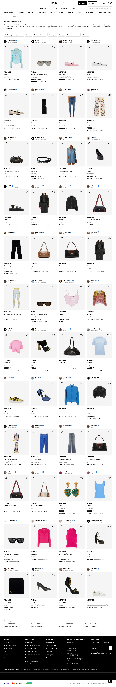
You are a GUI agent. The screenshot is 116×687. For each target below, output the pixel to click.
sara (92, 137)
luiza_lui (93, 89)
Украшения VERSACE (65, 624)
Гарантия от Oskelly (10, 645)
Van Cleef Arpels (35, 669)
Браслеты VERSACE (64, 627)
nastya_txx (66, 569)
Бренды (30, 12)
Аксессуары (42, 12)
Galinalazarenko (96, 520)
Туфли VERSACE (90, 624)
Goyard (43, 669)
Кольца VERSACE (91, 627)
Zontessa (38, 329)
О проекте (7, 642)
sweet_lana (94, 329)
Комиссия (49, 651)
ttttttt (9, 186)
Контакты (70, 642)
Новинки (20, 12)
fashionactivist (40, 520)
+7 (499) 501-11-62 (72, 655)
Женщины (42, 8)
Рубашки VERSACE (37, 627)
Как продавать (50, 642)
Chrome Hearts (25, 669)
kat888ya (38, 280)
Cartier (56, 669)
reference (38, 89)
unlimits (10, 329)
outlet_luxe (11, 41)
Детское (64, 8)
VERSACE (7, 72)
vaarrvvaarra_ (95, 377)
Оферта (83, 683)
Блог (5, 651)
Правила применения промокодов (32, 662)
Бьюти (52, 12)
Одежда (70, 12)
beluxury (38, 569)
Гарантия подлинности (32, 645)
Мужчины (53, 8)
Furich (37, 41)
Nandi (65, 472)
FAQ (68, 645)
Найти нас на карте (73, 663)
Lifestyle (74, 8)
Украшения (89, 12)
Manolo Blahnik (72, 669)
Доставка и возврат (31, 651)
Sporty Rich (93, 669)
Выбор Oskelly (8, 12)
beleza (93, 472)
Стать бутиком (50, 655)
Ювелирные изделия (105, 12)
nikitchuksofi (67, 280)
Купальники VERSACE (11, 627)
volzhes (10, 232)
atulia (37, 377)
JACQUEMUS (49, 669)
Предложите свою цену (32, 655)
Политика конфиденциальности (97, 683)
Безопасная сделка (31, 648)
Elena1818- (39, 137)
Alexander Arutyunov (83, 669)
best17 (10, 377)
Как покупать (29, 642)
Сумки (79, 12)
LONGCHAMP (63, 669)
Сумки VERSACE (9, 624)
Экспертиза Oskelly (52, 645)
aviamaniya (11, 520)
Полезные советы (30, 658)
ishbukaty (11, 569)
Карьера (6, 658)
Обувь (61, 12)
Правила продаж (75, 683)
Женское (7, 17)
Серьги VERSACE (37, 624)
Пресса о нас (8, 648)
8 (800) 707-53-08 (72, 650)
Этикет (6, 655)
